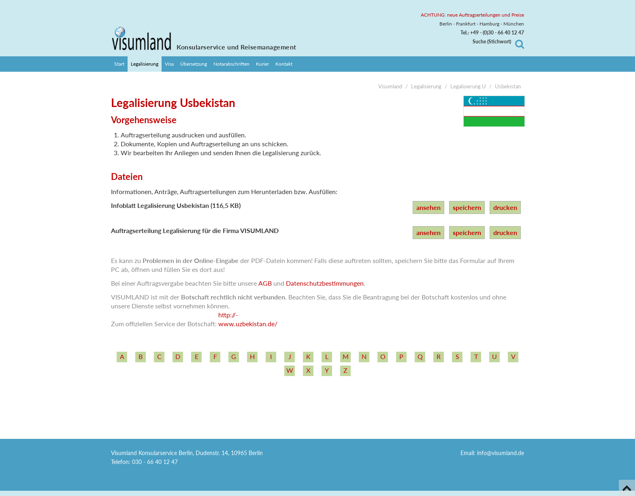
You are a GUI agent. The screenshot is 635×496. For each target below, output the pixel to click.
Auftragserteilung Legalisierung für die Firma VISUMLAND (195, 230)
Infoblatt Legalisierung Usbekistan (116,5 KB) (176, 205)
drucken (505, 207)
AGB (265, 283)
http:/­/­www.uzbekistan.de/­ (247, 319)
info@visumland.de (500, 452)
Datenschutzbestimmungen (325, 283)
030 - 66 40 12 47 (155, 461)
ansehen (428, 207)
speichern (467, 207)
